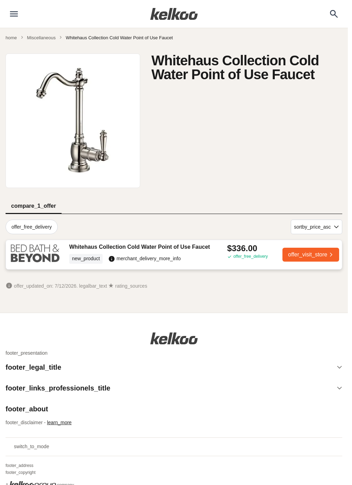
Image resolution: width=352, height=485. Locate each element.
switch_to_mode (27, 446)
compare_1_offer (33, 206)
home (11, 37)
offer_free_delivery (31, 227)
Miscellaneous (41, 37)
